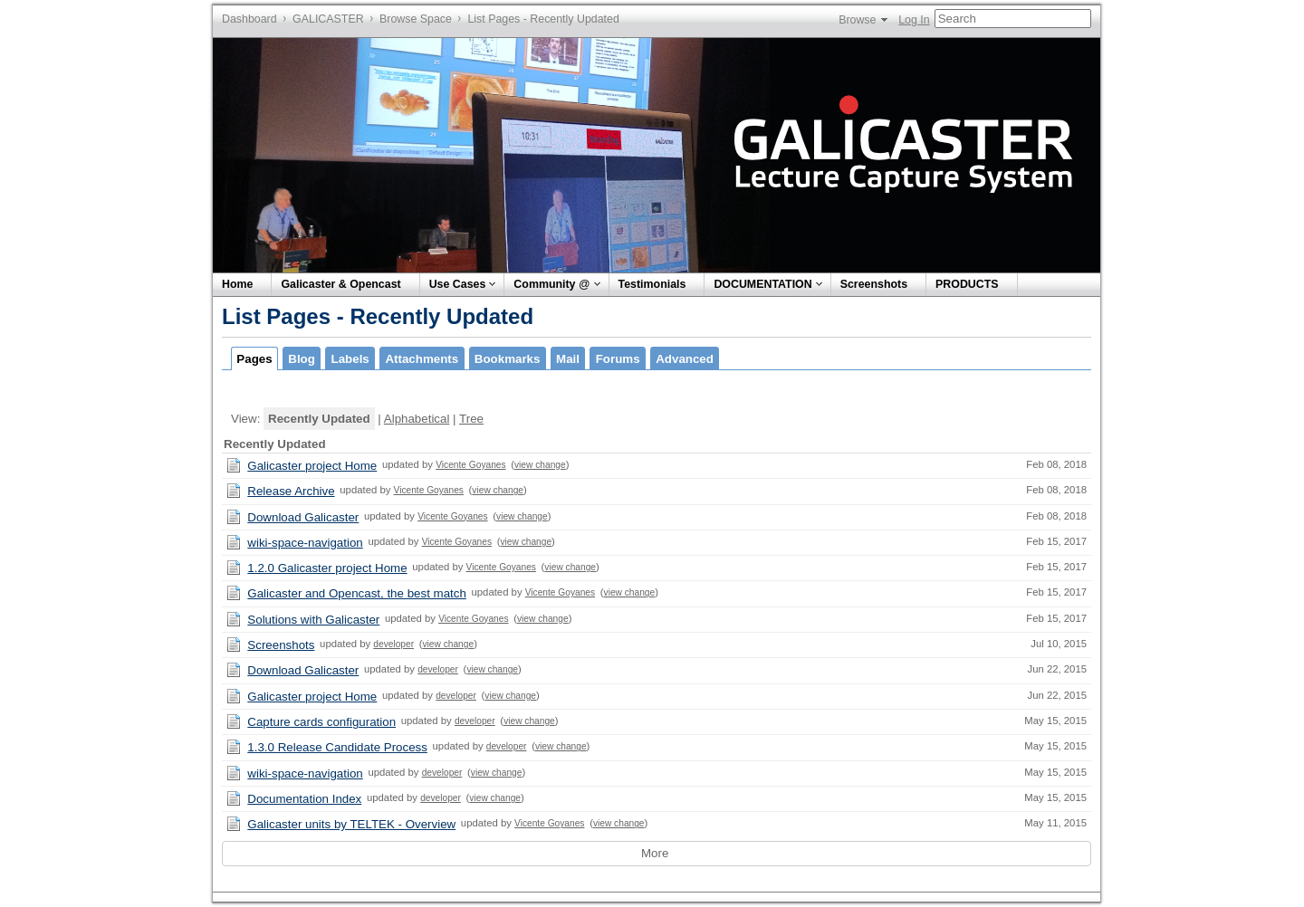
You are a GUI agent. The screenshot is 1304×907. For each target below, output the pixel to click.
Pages (254, 359)
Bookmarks (508, 359)
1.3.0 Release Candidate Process (337, 747)
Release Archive (290, 491)
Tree (471, 418)
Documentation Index (304, 799)
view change (540, 465)
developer (393, 644)
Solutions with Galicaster (313, 619)
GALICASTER (328, 19)
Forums (618, 359)
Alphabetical (417, 418)
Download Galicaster (303, 517)
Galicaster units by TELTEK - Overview (351, 824)
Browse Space (415, 19)
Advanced (685, 359)
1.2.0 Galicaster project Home (327, 568)
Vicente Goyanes (470, 465)
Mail (568, 359)
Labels (350, 359)
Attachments (421, 359)
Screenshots (280, 645)
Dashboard (249, 19)
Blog (301, 359)
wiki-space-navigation (304, 542)
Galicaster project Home (312, 466)
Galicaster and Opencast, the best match (356, 593)
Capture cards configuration (321, 722)
